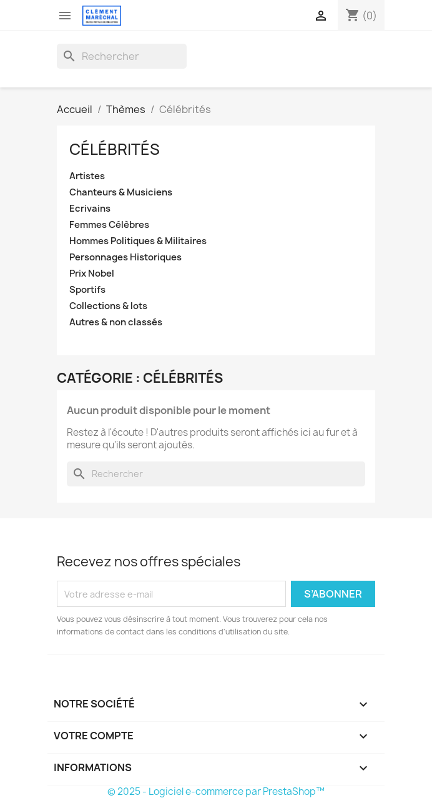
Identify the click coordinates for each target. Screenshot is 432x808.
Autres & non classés (115, 322)
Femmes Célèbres (109, 225)
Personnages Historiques (125, 258)
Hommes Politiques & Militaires (138, 241)
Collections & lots (108, 306)
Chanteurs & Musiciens (120, 193)
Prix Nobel (91, 274)
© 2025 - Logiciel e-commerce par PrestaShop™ (216, 791)
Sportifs (87, 290)
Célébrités (114, 149)
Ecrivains (89, 209)
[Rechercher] (122, 56)
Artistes (87, 176)
